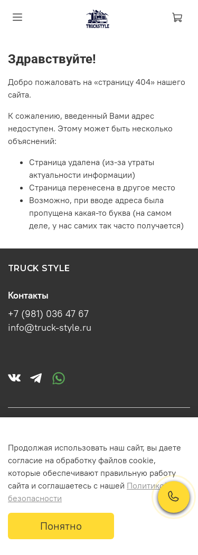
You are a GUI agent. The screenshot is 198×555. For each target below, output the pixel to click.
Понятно (61, 525)
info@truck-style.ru (49, 327)
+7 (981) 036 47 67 (48, 314)
